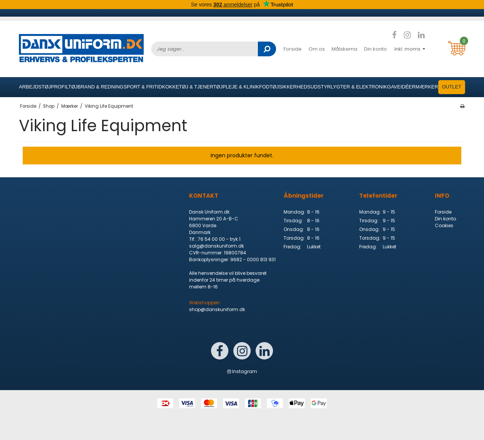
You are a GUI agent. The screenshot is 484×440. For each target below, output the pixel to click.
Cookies (444, 225)
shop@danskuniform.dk (217, 309)
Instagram (242, 371)
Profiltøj (64, 87)
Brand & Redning (100, 87)
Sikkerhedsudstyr (304, 87)
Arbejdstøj (35, 87)
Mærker (427, 87)
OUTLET (451, 87)
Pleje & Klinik (240, 87)
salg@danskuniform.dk (216, 246)
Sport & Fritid (142, 87)
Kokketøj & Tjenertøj (192, 87)
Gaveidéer (401, 87)
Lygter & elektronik (358, 87)
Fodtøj (269, 87)
